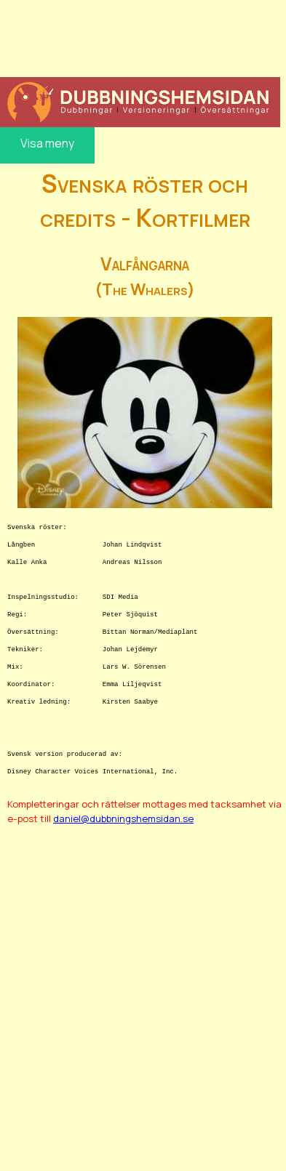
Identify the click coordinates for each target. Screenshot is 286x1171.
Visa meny (47, 143)
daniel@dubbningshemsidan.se (123, 818)
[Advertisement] (138, 36)
